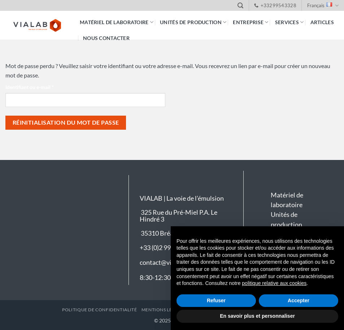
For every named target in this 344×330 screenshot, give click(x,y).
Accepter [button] (298, 300)
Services (289, 22)
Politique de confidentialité (99, 309)
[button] (240, 5)
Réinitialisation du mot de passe (66, 122)
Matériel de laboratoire (116, 22)
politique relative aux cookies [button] (274, 283)
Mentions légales (163, 309)
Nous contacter (106, 38)
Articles (322, 22)
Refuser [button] (216, 300)
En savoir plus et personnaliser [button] (257, 316)
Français (323, 5)
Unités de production (193, 22)
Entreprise (250, 22)
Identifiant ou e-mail (42, 86)
